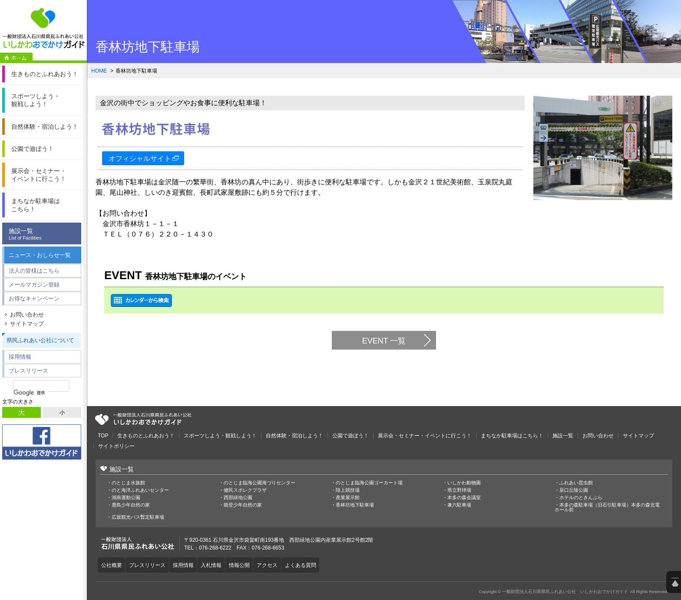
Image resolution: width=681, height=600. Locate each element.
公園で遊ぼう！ (350, 435)
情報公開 (248, 564)
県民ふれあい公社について (40, 340)
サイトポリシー (116, 446)
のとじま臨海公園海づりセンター (259, 482)
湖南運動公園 (126, 497)
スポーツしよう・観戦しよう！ (220, 435)
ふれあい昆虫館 (576, 482)
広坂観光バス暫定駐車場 (138, 517)
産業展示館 (348, 497)
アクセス (278, 564)
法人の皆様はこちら (34, 270)
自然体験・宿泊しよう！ (294, 435)
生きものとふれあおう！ (146, 435)
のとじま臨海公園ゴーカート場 (369, 482)
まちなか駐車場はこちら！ (512, 435)
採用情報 (20, 356)
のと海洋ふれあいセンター (140, 490)
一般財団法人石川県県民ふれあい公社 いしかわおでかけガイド (43, 28)
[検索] (30, 392)
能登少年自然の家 (243, 505)
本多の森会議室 (464, 497)
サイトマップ (27, 324)
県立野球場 (459, 490)
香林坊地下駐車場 (355, 505)
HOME (99, 71)
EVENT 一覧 (384, 341)
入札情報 (218, 564)
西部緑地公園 (238, 497)
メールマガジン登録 (34, 284)
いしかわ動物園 (464, 482)
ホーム (16, 58)
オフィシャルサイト (140, 158)
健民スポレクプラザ (245, 490)
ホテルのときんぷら (580, 497)
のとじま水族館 (128, 482)
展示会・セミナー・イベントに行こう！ (425, 435)
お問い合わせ (27, 314)
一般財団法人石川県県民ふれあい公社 (143, 419)
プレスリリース (28, 370)
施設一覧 (44, 234)
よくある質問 (313, 564)
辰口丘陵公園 (573, 490)
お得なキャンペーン (34, 298)
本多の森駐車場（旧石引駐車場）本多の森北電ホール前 (607, 507)
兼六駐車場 (459, 505)
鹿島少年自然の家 (131, 505)
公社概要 (112, 564)
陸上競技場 (348, 490)
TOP (103, 435)
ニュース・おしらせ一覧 (40, 255)
